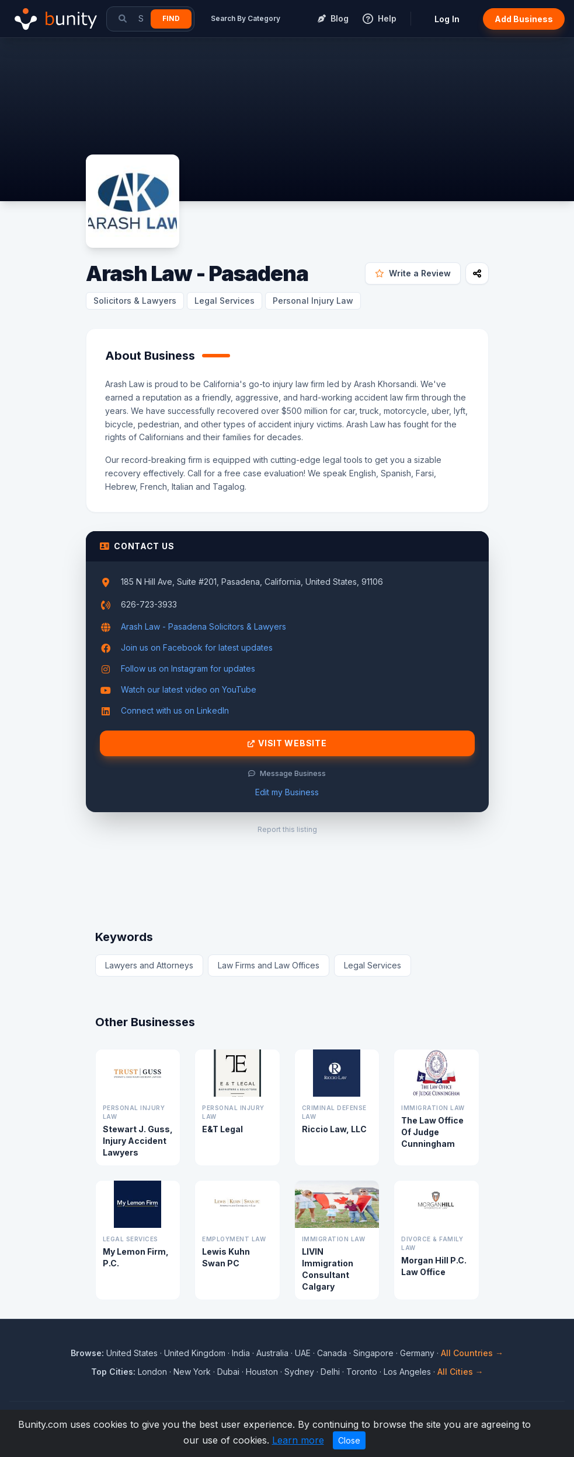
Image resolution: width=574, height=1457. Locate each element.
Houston (262, 1372)
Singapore (373, 1353)
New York (192, 1372)
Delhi (330, 1372)
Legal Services (224, 301)
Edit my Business (287, 792)
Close (349, 1440)
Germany (417, 1353)
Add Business (524, 19)
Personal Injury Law (313, 301)
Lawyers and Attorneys (149, 965)
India (241, 1353)
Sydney (299, 1372)
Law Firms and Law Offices (268, 965)
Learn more (298, 1440)
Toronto (361, 1372)
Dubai (228, 1372)
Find (171, 18)
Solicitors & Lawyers (134, 301)
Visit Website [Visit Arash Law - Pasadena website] (287, 743)
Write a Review (413, 273)
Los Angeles (407, 1372)
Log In (447, 19)
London (152, 1372)
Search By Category (245, 18)
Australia (272, 1353)
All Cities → (460, 1372)
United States (132, 1353)
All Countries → (472, 1353)
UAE (303, 1353)
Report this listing (287, 829)
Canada (332, 1353)
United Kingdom (194, 1353)
